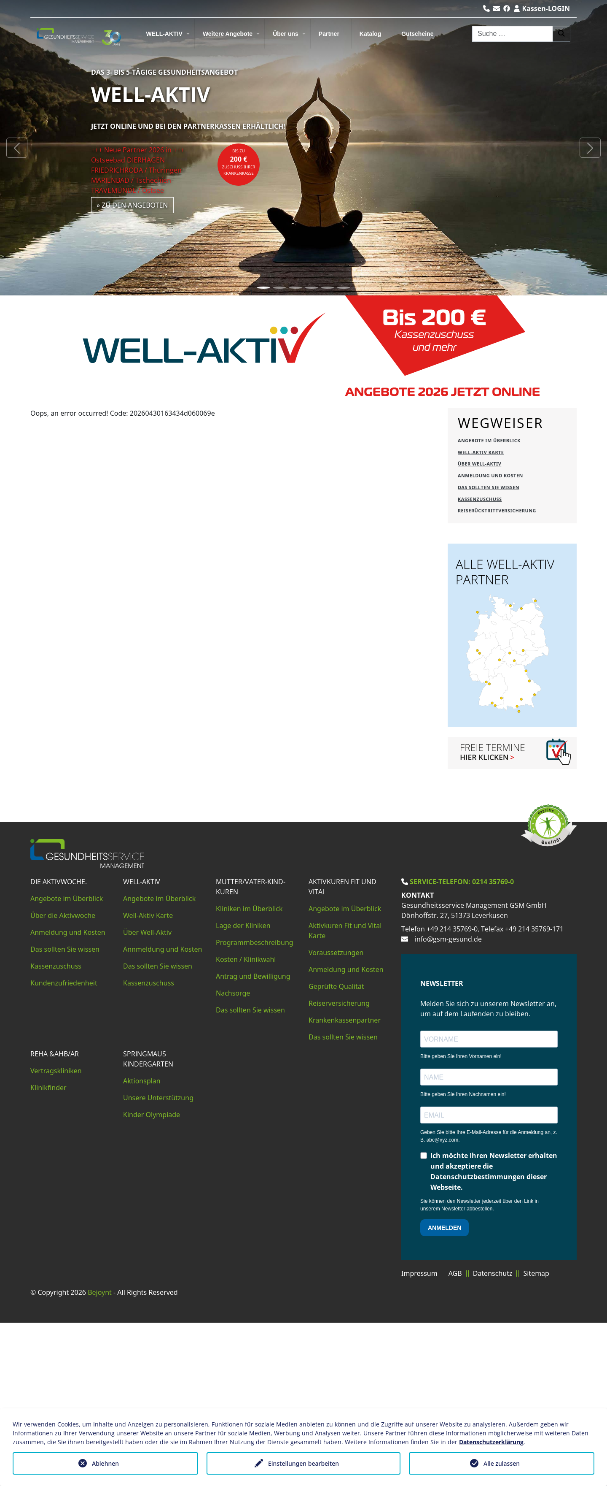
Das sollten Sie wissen (64, 1112)
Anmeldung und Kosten (67, 1095)
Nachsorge (233, 1156)
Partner (329, 33)
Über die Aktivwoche (62, 1078)
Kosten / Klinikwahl (246, 1122)
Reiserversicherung (339, 1166)
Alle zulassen (501, 1463)
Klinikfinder (48, 1251)
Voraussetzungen (336, 1116)
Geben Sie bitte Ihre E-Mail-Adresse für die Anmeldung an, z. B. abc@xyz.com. (488, 1299)
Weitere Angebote (227, 33)
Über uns (285, 33)
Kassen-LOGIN (541, 8)
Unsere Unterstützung (158, 1261)
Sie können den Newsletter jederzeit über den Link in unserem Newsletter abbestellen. (479, 1368)
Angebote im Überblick (66, 1061)
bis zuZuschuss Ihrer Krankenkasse (238, 162)
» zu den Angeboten (132, 205)
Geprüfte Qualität (336, 1149)
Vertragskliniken (56, 1234)
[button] (16, 147)
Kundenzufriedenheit (63, 1146)
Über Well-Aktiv (147, 1095)
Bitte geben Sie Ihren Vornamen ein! (461, 1220)
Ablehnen (105, 1463)
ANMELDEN (444, 1390)
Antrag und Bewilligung (253, 1139)
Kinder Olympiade (151, 1278)
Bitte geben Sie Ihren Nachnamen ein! (463, 1258)
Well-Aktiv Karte (148, 1078)
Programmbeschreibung (254, 1105)
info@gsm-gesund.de (448, 1102)
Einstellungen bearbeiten (303, 1463)
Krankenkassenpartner (345, 1183)
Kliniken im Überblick (249, 1072)
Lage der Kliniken (243, 1089)
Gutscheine (417, 33)
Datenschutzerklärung (491, 1442)
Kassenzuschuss (55, 1129)
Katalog (370, 33)
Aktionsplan (142, 1244)
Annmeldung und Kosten (162, 1112)
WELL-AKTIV (164, 33)
